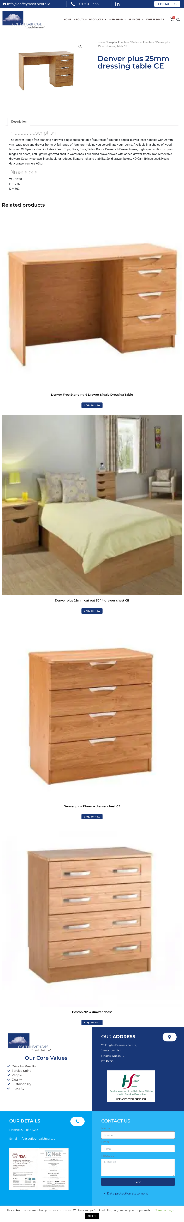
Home (67, 19)
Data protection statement (127, 1193)
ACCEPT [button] (92, 1216)
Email (105, 1142)
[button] (178, 19)
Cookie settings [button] (164, 1210)
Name (105, 1128)
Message (107, 1155)
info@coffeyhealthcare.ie (28, 4)
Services (136, 19)
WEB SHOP (117, 19)
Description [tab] (18, 121)
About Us (80, 19)
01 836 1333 (89, 4)
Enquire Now (92, 405)
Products (97, 19)
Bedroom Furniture (142, 42)
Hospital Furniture (118, 42)
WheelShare (155, 19)
